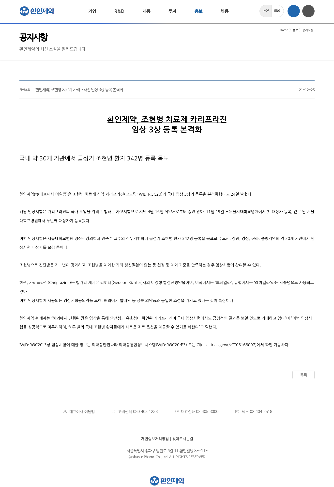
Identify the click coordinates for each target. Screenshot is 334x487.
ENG (277, 11)
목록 (303, 375)
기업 (92, 11)
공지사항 (308, 30)
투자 (172, 11)
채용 (224, 11)
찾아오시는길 (182, 439)
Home (281, 30)
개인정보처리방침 (155, 439)
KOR (266, 11)
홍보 (198, 11)
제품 (146, 11)
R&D (119, 11)
